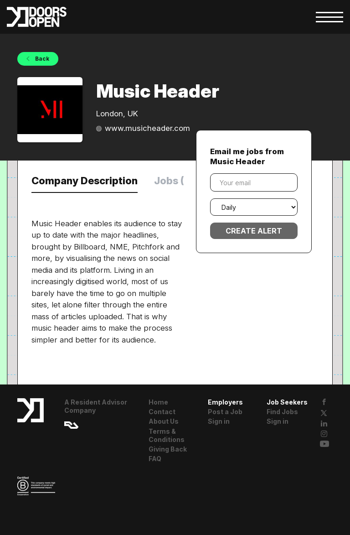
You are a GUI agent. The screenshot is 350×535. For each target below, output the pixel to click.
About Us (164, 421)
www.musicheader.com (147, 128)
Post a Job (225, 412)
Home (158, 402)
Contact (162, 412)
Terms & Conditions (167, 435)
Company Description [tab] (84, 181)
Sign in (219, 421)
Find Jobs (282, 412)
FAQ (155, 458)
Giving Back (168, 449)
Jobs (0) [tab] (174, 181)
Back (41, 58)
